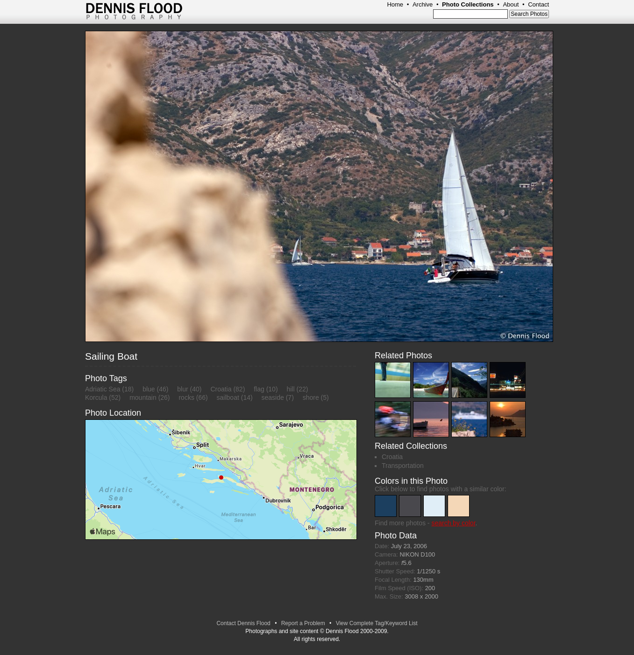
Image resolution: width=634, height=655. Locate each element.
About (511, 4)
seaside (273, 397)
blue (148, 389)
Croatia (220, 389)
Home (395, 4)
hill (290, 389)
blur (182, 389)
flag (259, 389)
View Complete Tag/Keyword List (377, 623)
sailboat (228, 397)
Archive (423, 4)
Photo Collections (468, 4)
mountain (143, 397)
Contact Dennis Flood (243, 623)
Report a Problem (303, 623)
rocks (186, 397)
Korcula (96, 397)
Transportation (403, 465)
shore (311, 397)
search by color (453, 523)
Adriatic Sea (102, 389)
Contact (538, 4)
